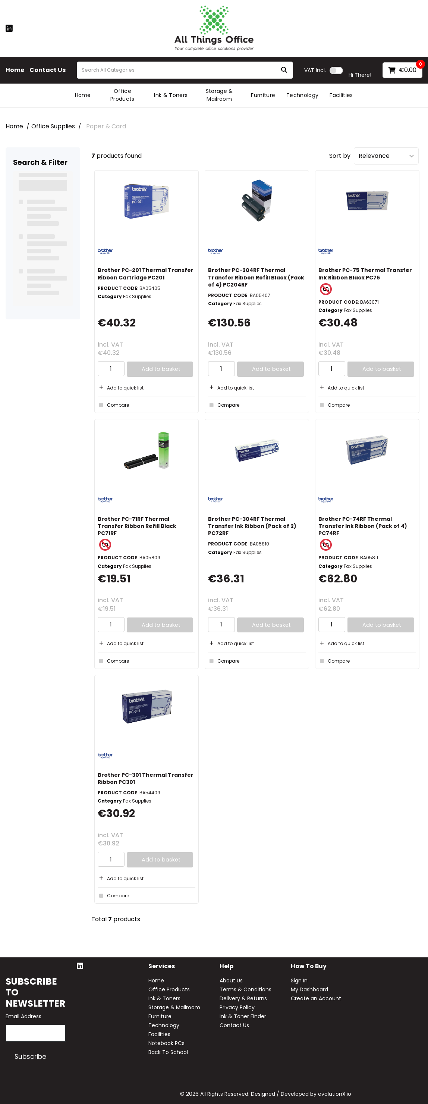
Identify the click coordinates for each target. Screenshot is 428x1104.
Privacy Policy (237, 1007)
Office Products (122, 95)
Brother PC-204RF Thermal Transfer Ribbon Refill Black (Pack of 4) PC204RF (256, 277)
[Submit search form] (284, 70)
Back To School (168, 1052)
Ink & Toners (171, 95)
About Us (231, 980)
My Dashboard (309, 989)
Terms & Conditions (245, 989)
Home (15, 70)
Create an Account (316, 998)
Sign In (299, 980)
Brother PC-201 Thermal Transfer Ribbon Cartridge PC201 (145, 273)
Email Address (23, 1016)
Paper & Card (106, 126)
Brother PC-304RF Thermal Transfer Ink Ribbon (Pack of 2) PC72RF (252, 526)
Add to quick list (121, 388)
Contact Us (47, 70)
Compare (113, 405)
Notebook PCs (166, 1043)
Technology (302, 95)
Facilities (341, 95)
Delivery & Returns (243, 998)
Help (227, 966)
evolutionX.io (334, 1094)
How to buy (309, 966)
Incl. (315, 70)
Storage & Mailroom (219, 95)
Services (161, 966)
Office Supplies (53, 126)
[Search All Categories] (185, 70)
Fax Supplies (137, 296)
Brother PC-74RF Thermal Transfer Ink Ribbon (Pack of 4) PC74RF (362, 526)
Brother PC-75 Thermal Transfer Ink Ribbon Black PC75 (365, 273)
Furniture (263, 95)
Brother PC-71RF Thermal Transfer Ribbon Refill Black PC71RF (137, 526)
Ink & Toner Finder (243, 1016)
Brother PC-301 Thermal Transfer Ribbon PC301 (145, 778)
